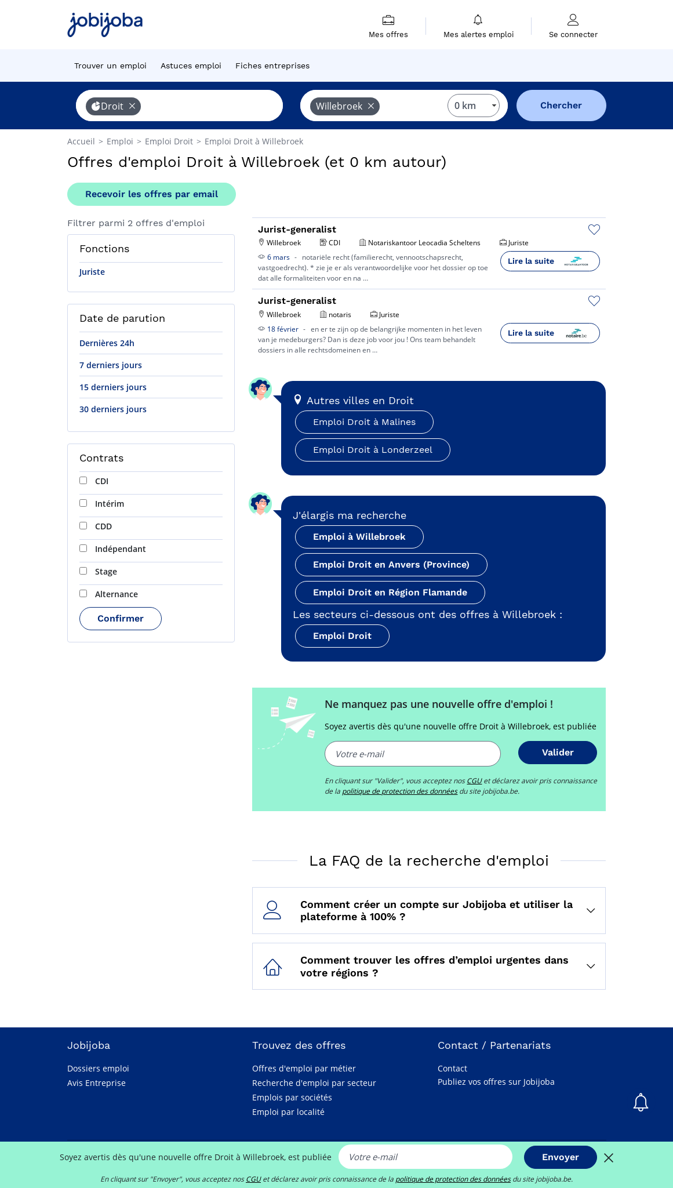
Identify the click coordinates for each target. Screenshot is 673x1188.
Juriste (92, 271)
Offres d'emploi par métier (304, 1068)
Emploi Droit (342, 635)
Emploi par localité (288, 1111)
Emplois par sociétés (292, 1097)
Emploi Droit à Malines (364, 421)
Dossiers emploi (98, 1068)
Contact (452, 1068)
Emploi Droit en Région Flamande (390, 592)
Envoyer (560, 1156)
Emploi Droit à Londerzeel (372, 449)
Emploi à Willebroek (359, 536)
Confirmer (120, 618)
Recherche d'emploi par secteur (314, 1082)
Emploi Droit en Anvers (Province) (391, 564)
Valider (558, 752)
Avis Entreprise (96, 1082)
